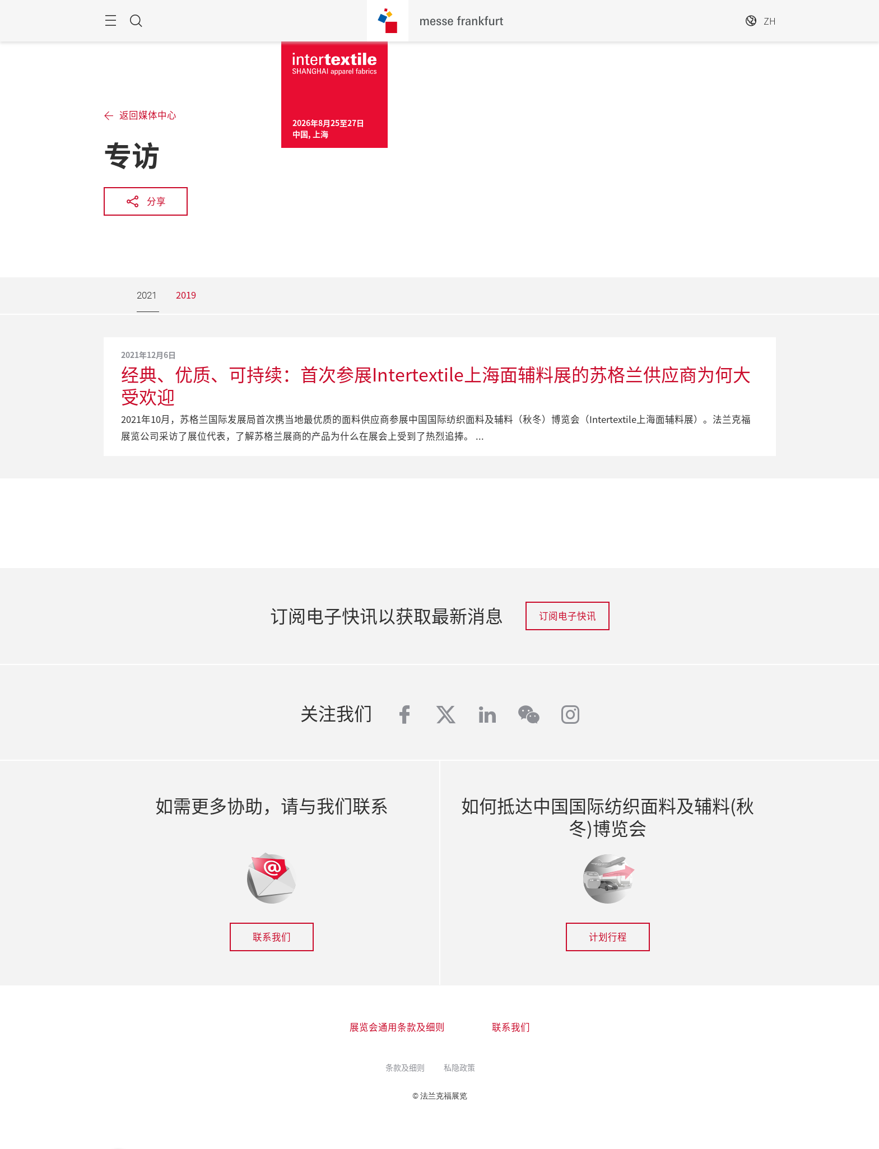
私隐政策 (459, 1067)
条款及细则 (405, 1067)
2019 (186, 294)
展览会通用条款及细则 (397, 1027)
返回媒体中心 (147, 115)
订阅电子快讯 (567, 615)
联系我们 (272, 936)
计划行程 (608, 936)
